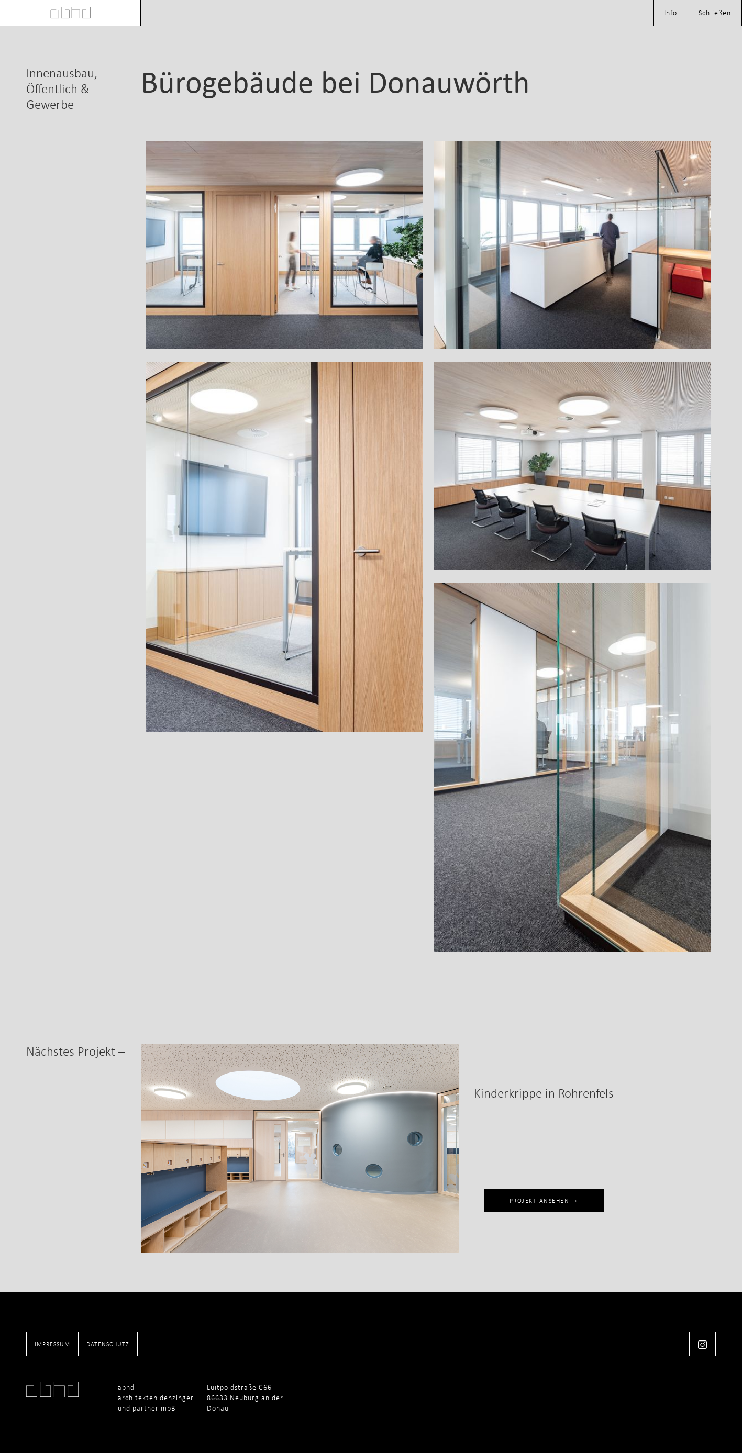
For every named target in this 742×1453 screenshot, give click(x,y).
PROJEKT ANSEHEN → (544, 1200)
